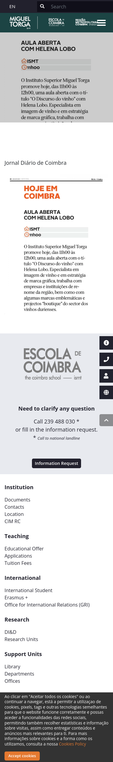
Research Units (21, 639)
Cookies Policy (72, 744)
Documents (17, 499)
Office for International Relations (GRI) (47, 604)
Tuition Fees (18, 563)
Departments (19, 673)
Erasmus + (16, 597)
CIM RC (12, 521)
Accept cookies (22, 755)
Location (14, 514)
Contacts (14, 507)
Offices (12, 681)
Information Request (56, 463)
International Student (28, 590)
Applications (18, 556)
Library (12, 666)
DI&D (10, 632)
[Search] (80, 6)
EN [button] (12, 6)
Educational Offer (24, 548)
